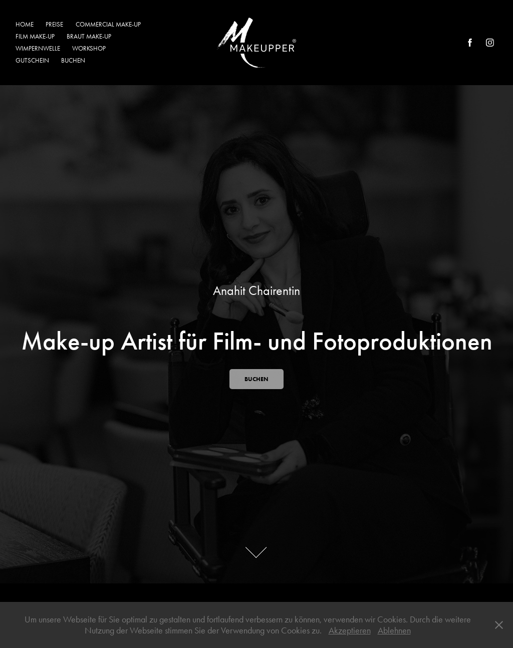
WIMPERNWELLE (38, 48)
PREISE (54, 24)
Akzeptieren (350, 630)
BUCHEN (73, 60)
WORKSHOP (89, 48)
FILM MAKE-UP (35, 36)
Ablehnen (394, 630)
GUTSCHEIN (32, 60)
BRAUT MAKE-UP (89, 36)
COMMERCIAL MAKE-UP (108, 24)
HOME (25, 24)
